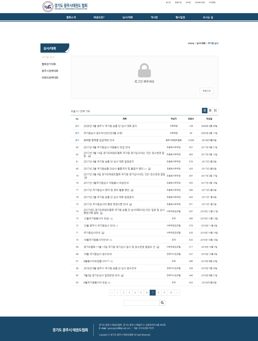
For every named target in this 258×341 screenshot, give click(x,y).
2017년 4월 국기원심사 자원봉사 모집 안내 (107, 147)
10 (171, 292)
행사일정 (180, 17)
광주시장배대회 (50, 70)
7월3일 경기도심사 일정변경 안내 (101, 275)
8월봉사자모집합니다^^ (97, 261)
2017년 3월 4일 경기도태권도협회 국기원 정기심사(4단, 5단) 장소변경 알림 (124, 174)
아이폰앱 (212, 2)
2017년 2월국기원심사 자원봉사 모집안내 (106, 182)
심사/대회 (127, 17)
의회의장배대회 (50, 77)
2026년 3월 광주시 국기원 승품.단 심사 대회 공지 (110, 125)
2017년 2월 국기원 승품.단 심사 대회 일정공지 (109, 197)
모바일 (188, 2)
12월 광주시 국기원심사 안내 (99, 225)
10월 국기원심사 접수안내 (98, 254)
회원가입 (178, 2)
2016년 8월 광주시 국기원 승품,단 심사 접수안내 (110, 268)
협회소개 (71, 17)
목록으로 (207, 91)
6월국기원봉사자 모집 (95, 282)
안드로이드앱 (200, 2)
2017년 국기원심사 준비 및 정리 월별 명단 (106, 189)
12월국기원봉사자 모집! (97, 218)
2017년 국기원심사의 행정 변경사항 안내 (106, 204)
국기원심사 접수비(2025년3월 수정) (103, 133)
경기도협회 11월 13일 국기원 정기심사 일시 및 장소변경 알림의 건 (119, 246)
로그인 (168, 2)
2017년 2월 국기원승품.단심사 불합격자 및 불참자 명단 (113, 168)
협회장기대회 (49, 64)
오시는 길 (208, 17)
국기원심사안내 (92, 232)
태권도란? (99, 17)
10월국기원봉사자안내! (96, 239)
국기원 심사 (48, 57)
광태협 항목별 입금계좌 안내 (99, 140)
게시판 (154, 17)
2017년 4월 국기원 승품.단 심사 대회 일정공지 (109, 161)
